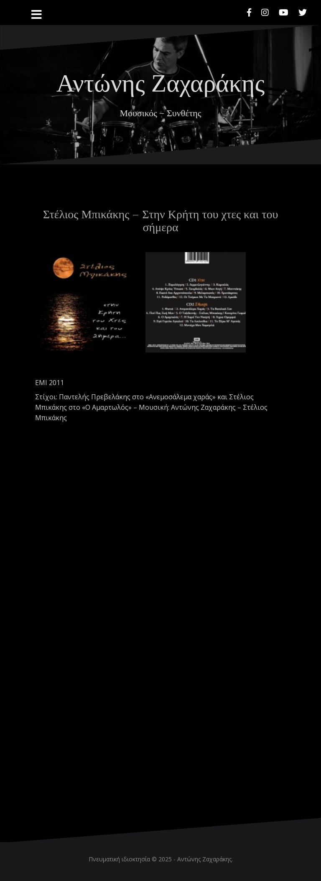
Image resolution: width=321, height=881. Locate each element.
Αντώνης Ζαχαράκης (160, 81)
